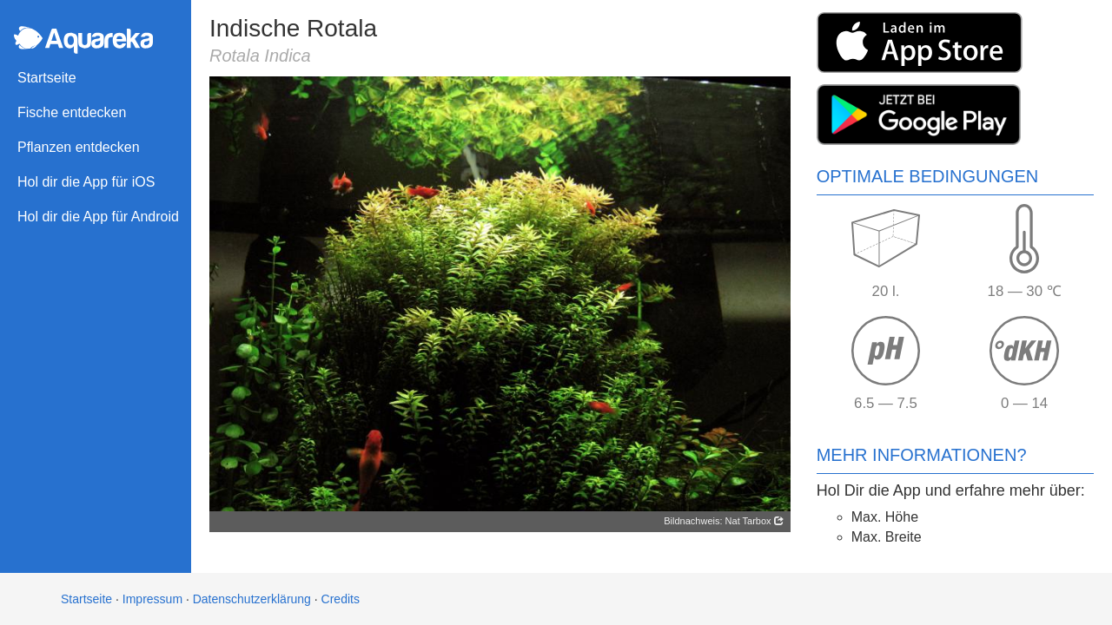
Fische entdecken (71, 112)
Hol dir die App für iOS (86, 181)
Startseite (46, 77)
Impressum (152, 599)
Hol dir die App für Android (98, 216)
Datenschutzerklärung (252, 599)
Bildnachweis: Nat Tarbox (723, 521)
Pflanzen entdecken (78, 147)
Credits (340, 599)
